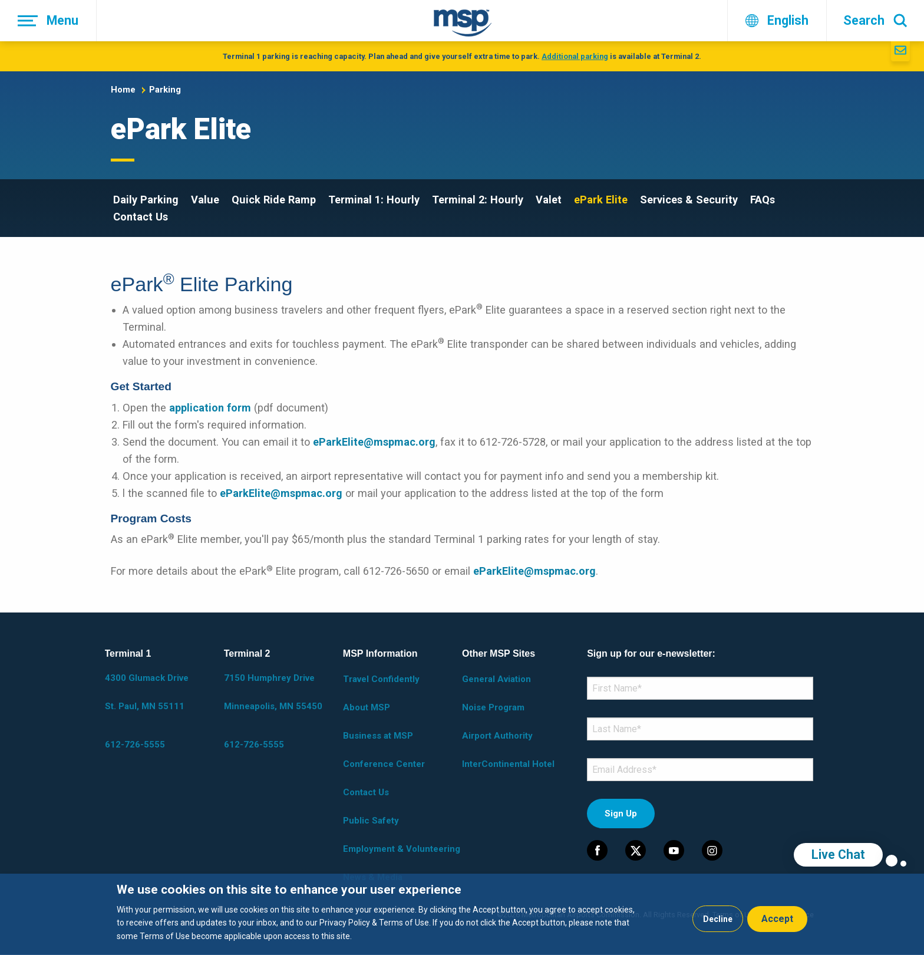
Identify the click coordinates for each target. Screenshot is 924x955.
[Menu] (48, 20)
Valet (549, 199)
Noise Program (493, 707)
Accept (777, 918)
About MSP (366, 707)
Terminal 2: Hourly (477, 199)
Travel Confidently (381, 679)
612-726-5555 (135, 744)
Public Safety (371, 820)
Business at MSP (378, 735)
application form (210, 407)
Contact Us (140, 216)
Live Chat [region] (838, 854)
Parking (165, 89)
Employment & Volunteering (401, 849)
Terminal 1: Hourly (374, 199)
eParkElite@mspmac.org (374, 442)
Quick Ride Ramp (274, 199)
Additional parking (575, 56)
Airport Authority (497, 735)
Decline (717, 919)
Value (205, 199)
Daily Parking (146, 199)
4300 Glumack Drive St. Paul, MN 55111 (147, 692)
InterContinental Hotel (508, 764)
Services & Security (689, 199)
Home (123, 89)
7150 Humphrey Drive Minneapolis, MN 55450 (273, 692)
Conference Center (384, 764)
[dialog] (462, 914)
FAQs (762, 199)
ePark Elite (601, 199)
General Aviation (496, 679)
